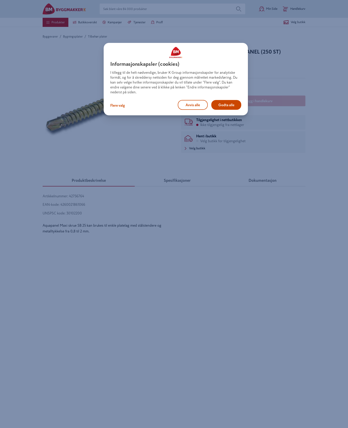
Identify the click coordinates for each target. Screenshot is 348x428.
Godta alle (226, 105)
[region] (176, 79)
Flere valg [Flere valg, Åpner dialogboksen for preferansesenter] (117, 105)
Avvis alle (193, 105)
